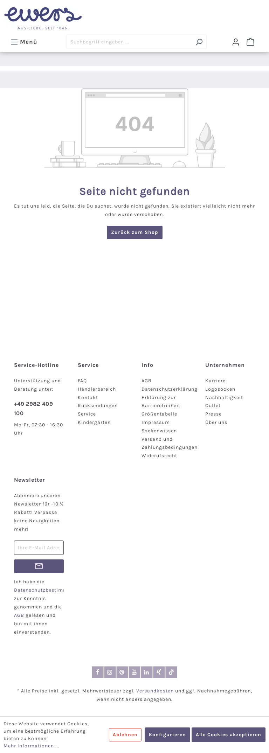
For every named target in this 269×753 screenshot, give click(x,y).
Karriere (215, 381)
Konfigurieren (167, 735)
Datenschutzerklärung (170, 389)
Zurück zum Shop (134, 232)
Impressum (156, 422)
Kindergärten (94, 422)
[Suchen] (199, 42)
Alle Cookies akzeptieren (228, 735)
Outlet (213, 406)
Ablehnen (125, 735)
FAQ (82, 381)
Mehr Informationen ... (32, 746)
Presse (213, 414)
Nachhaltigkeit (224, 397)
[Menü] (24, 42)
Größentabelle (159, 414)
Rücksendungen (98, 406)
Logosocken (220, 389)
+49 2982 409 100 (33, 408)
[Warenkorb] (250, 42)
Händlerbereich (97, 389)
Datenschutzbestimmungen (48, 590)
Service (87, 414)
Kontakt (88, 397)
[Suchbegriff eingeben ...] (129, 42)
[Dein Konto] (235, 42)
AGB (147, 381)
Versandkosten (155, 691)
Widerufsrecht (159, 456)
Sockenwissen (159, 431)
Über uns (216, 422)
